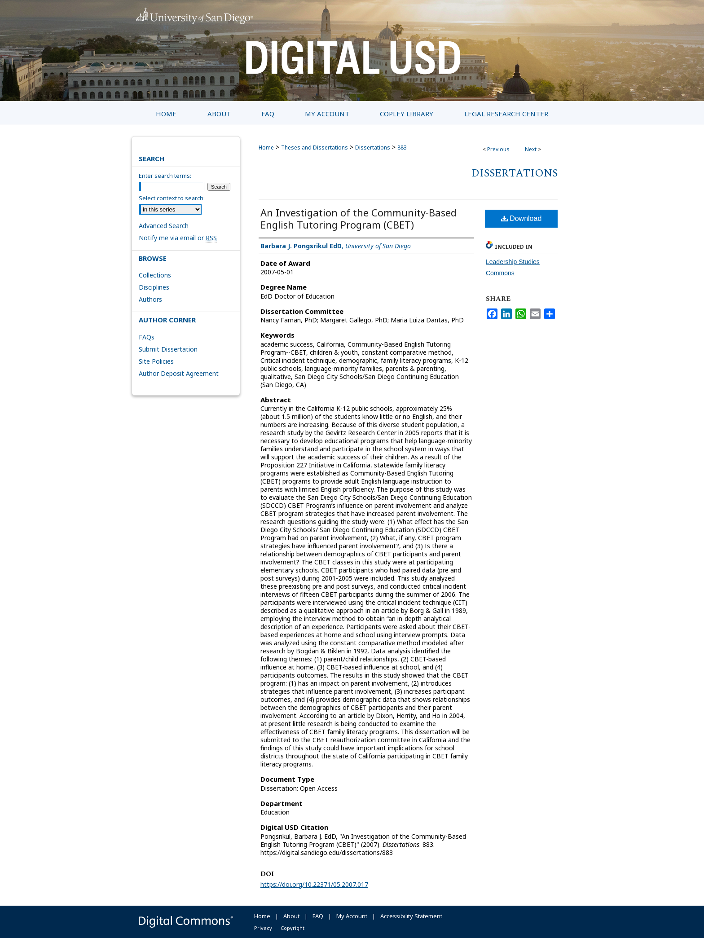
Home (266, 147)
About (291, 916)
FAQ (317, 916)
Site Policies (156, 361)
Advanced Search (164, 225)
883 (402, 147)
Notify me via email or (178, 237)
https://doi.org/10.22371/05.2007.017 (314, 884)
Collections (155, 275)
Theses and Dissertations (314, 147)
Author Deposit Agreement (179, 373)
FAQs (146, 337)
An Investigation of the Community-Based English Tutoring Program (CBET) (358, 218)
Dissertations (372, 147)
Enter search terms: (165, 176)
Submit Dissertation (168, 349)
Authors (150, 299)
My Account (351, 916)
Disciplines (154, 287)
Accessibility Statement (411, 916)
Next (531, 149)
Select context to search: (172, 198)
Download (521, 218)
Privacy (263, 928)
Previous (498, 149)
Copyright (292, 928)
